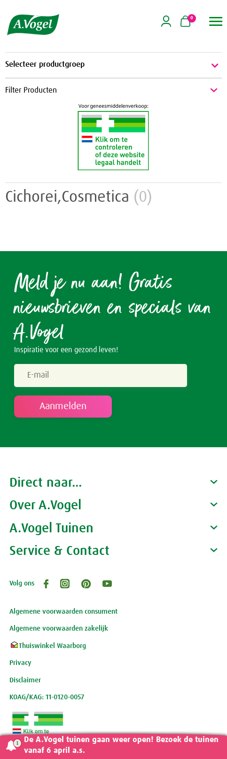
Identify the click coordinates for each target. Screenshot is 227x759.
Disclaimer (25, 680)
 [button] (216, 21)
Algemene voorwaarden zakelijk (58, 628)
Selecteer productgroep (113, 65)
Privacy (20, 662)
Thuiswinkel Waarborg (47, 645)
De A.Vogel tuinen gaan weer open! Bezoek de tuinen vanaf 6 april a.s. (121, 745)
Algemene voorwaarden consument (63, 611)
